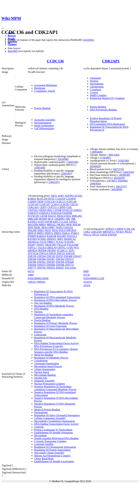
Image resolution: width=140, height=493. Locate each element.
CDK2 (86, 231)
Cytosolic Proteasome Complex (50, 441)
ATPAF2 (109, 229)
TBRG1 (51, 241)
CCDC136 (55, 61)
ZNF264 (41, 256)
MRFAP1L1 (109, 231)
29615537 (121, 186)
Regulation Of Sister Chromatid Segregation (57, 415)
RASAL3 (72, 236)
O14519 (87, 282)
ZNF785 (41, 267)
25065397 (66, 173)
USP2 (70, 247)
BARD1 (32, 198)
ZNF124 (43, 253)
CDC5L (74, 204)
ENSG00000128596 (38, 278)
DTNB (58, 210)
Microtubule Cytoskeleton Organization (54, 421)
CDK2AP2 (96, 231)
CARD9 (32, 201)
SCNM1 (41, 239)
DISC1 (50, 210)
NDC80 (77, 224)
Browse (12, 35)
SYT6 (43, 241)
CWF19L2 (33, 210)
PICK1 (128, 231)
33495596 (72, 162)
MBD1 (42, 224)
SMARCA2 (70, 239)
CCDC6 (55, 204)
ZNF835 (50, 267)
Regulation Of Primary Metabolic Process (55, 323)
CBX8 (40, 201)
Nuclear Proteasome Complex (49, 383)
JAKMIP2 (59, 218)
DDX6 (42, 210)
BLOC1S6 (42, 198)
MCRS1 (61, 224)
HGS (68, 216)
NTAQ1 (120, 231)
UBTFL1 (62, 247)
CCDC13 (60, 201)
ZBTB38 (42, 250)
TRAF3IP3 (50, 244)
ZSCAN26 (70, 267)
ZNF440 (32, 259)
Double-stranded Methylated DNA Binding (56, 438)
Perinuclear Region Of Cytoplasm (107, 98)
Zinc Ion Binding (43, 303)
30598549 (124, 175)
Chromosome (97, 86)
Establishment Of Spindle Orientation (53, 432)
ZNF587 (50, 262)
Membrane (39, 88)
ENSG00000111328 (93, 278)
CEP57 (43, 207)
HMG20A (77, 216)
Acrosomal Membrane (45, 85)
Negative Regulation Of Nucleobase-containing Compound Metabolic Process (55, 388)
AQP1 (61, 195)
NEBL (37, 227)
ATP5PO (69, 195)
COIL (69, 207)
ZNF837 (60, 267)
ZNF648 (69, 262)
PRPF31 (49, 233)
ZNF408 (68, 256)
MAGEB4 (33, 224)
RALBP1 (62, 236)
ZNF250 (32, 256)
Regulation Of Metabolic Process (51, 357)
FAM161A (44, 213)
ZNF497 (50, 259)
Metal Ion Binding (43, 354)
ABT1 (54, 195)
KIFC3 (56, 221)
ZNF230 (70, 253)
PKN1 (48, 230)
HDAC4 (61, 216)
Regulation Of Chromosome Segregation (55, 447)
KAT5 (41, 221)
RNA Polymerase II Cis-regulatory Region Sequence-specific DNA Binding (56, 350)
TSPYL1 (32, 247)
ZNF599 (60, 262)
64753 (31, 271)
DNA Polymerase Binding (103, 109)
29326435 (119, 177)
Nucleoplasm (96, 83)
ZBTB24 (32, 250)
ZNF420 (112, 234)
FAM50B (67, 213)
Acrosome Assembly (44, 119)
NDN (30, 227)
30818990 (116, 189)
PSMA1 (66, 233)
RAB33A (41, 236)
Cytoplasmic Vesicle (44, 91)
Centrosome (40, 334)
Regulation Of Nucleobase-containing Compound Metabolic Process (53, 316)
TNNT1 (40, 244)
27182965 (105, 157)
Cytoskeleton (41, 360)
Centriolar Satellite (44, 444)
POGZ (62, 230)
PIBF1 (41, 230)
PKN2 (55, 230)
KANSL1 (32, 221)
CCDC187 (44, 204)
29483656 (95, 183)
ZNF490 (41, 259)
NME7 (51, 227)
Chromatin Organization (46, 363)
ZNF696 (60, 265)
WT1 (76, 247)
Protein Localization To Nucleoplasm (53, 429)
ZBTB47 (51, 250)
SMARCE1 (34, 241)
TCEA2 (60, 241)
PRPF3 (40, 233)
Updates (12, 44)
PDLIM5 (32, 230)
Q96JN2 (41, 282)
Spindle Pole (40, 378)
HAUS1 (52, 216)
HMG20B (33, 218)
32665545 (128, 172)
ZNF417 (77, 256)
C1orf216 (60, 198)
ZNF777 (32, 267)
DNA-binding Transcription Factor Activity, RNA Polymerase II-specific (56, 345)
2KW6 (86, 285)
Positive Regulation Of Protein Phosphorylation (105, 120)
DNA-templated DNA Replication (107, 124)
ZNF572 (69, 259)
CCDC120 (49, 201)
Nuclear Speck (41, 372)
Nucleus (94, 81)
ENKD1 (78, 210)
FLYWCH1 (34, 216)
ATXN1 (78, 195)
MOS (69, 224)
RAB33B (51, 236)
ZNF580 (32, 262)
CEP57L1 (52, 207)
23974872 (112, 180)
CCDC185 (33, 204)
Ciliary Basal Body (44, 458)
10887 (31, 274)
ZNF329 (50, 256)
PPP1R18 (71, 230)
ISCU (51, 218)
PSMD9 (32, 236)
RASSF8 (32, 239)
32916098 (62, 159)
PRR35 (57, 233)
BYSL (51, 198)
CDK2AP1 (110, 61)
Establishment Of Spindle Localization (54, 461)
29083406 (96, 152)
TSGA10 (61, 244)
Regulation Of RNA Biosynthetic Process (55, 300)
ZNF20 (52, 253)
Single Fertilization (44, 125)
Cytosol (94, 92)
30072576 (118, 169)
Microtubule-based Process (48, 366)
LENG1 (73, 221)
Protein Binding (42, 108)
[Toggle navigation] (2, 28)
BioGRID (13, 51)
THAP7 (32, 244)
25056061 (123, 180)
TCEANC (69, 241)
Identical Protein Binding (47, 409)
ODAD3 (68, 227)
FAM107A (33, 213)
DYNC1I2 (67, 210)
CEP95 (62, 207)
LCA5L (64, 221)
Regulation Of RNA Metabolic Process (54, 306)
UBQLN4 (52, 247)
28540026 (95, 166)
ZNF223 (61, 253)
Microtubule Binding (45, 375)
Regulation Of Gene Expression (50, 326)
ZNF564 (60, 259)
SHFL (60, 239)
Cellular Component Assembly (50, 418)
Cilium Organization (44, 369)
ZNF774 (69, 265)
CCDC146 (71, 201)
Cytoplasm (95, 89)
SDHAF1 (51, 239)
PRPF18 (32, 233)
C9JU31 (32, 282)
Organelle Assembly (44, 380)
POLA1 (87, 234)
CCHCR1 (65, 204)
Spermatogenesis (42, 122)
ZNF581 (41, 262)
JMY (68, 218)
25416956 (88, 40)
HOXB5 (43, 218)
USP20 (103, 234)
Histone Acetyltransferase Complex (52, 455)
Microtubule (40, 435)
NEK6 (44, 227)
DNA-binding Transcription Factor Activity (56, 424)
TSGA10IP (72, 244)
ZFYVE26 (33, 253)
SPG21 (95, 234)
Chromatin (95, 78)
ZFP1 (71, 250)
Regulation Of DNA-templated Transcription (57, 297)
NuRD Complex (98, 95)
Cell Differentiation (44, 128)
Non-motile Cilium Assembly (49, 452)
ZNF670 (41, 265)
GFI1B (43, 216)
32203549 (123, 160)
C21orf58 (71, 198)
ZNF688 (50, 265)
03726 (86, 274)
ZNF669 (32, 265)
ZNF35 (59, 256)
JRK (73, 218)
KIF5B (48, 221)
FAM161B (56, 213)
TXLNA (41, 247)
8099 (86, 271)
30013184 (113, 154)
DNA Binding (41, 308)
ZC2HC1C (62, 250)
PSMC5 (75, 233)
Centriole (39, 426)
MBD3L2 (52, 224)
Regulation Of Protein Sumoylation (52, 450)
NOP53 (60, 227)
